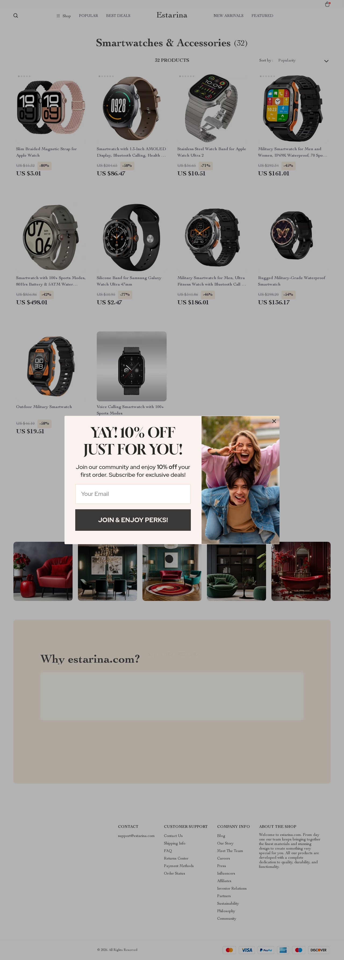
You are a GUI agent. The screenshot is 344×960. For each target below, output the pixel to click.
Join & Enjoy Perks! (133, 520)
